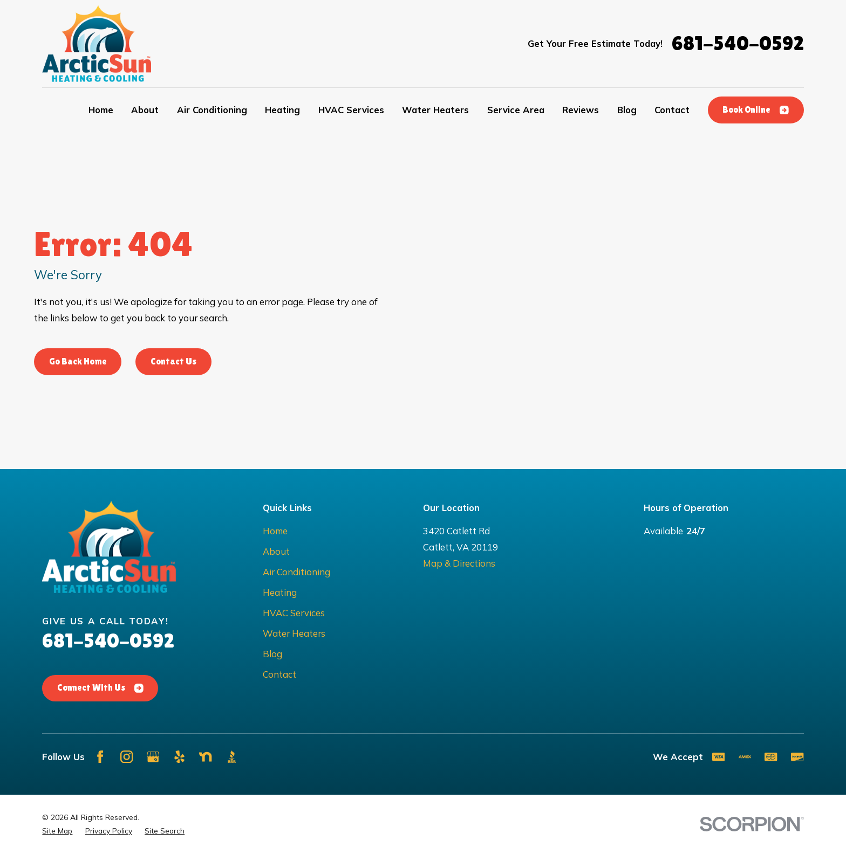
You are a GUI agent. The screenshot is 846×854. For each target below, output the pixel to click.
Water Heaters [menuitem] (435, 109)
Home (275, 530)
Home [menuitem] (100, 109)
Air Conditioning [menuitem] (212, 109)
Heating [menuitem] (282, 109)
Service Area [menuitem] (515, 109)
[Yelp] (179, 756)
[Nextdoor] (205, 756)
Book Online (755, 110)
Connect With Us (100, 688)
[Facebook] (100, 756)
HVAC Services (294, 612)
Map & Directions (459, 563)
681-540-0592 (738, 43)
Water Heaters (294, 633)
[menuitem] (57, 831)
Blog (272, 653)
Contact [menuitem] (672, 109)
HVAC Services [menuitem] (351, 109)
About (276, 551)
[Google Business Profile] (153, 756)
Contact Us (173, 361)
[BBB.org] (232, 756)
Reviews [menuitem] (580, 109)
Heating (280, 592)
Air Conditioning (296, 571)
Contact (279, 674)
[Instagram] (126, 756)
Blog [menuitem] (627, 109)
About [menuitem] (145, 109)
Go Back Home (78, 361)
